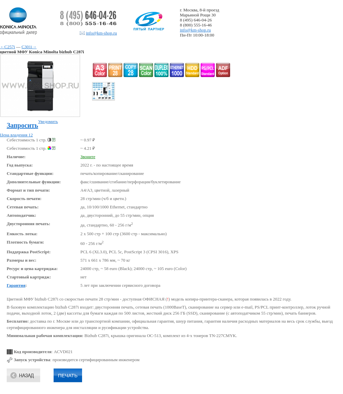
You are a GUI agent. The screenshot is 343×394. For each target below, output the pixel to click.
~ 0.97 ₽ (87, 139)
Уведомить (48, 121)
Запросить (22, 125)
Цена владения (16, 134)
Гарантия (16, 285)
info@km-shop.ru (101, 33)
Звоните (87, 156)
